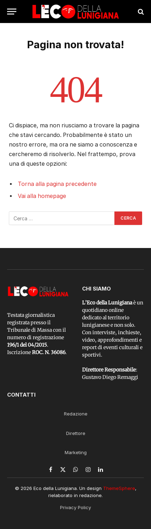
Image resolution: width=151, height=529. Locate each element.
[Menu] (11, 12)
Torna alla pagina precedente (57, 184)
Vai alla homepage (42, 196)
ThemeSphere (119, 488)
